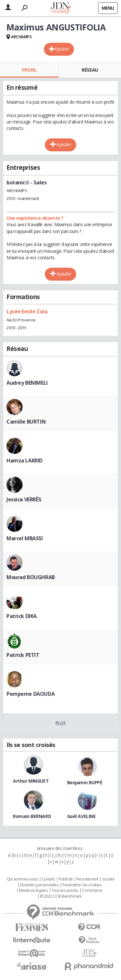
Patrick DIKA (21, 616)
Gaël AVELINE (81, 816)
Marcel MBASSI (24, 538)
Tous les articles (64, 890)
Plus (60, 723)
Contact (48, 879)
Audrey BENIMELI (27, 382)
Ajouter (62, 49)
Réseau (90, 70)
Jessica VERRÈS (23, 499)
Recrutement (87, 879)
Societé (108, 879)
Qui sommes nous (22, 879)
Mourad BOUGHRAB (30, 577)
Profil (29, 70)
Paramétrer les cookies (82, 885)
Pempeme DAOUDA (30, 693)
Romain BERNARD (32, 816)
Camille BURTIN (25, 421)
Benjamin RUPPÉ (85, 782)
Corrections (92, 890)
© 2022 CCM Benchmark (61, 896)
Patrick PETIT (22, 655)
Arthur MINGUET (31, 781)
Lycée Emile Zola (26, 311)
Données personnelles (39, 885)
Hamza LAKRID (24, 460)
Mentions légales (33, 890)
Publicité (66, 879)
